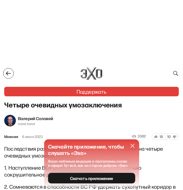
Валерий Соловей (35, 118)
